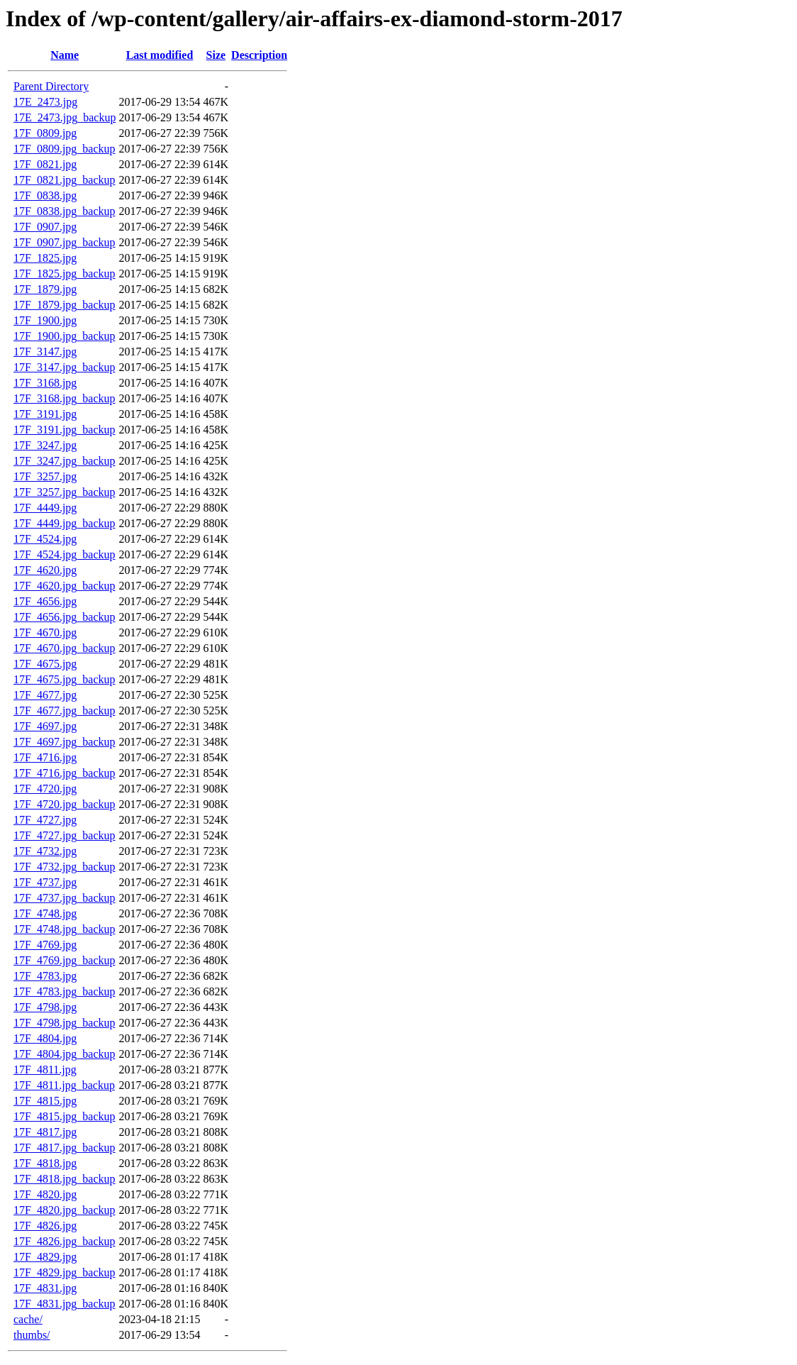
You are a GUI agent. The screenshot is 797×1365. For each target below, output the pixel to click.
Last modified (160, 55)
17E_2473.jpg (45, 102)
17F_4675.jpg (45, 664)
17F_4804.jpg (45, 1038)
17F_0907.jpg (45, 227)
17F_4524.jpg (45, 539)
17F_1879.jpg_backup (64, 305)
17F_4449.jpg (45, 508)
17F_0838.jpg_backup (64, 211)
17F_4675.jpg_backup (64, 679)
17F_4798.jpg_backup (64, 1023)
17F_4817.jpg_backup (64, 1148)
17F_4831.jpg (45, 1288)
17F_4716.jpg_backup (64, 773)
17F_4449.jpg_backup (64, 523)
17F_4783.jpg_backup (64, 991)
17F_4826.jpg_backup (64, 1241)
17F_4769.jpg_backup (64, 960)
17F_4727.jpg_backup (64, 835)
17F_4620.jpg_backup (64, 586)
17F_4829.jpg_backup (64, 1272)
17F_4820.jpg (45, 1194)
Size (216, 55)
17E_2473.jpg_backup (64, 117)
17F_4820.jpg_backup (64, 1210)
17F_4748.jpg (45, 913)
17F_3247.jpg (45, 445)
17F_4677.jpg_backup (64, 710)
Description (259, 55)
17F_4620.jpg (45, 570)
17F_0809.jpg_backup (64, 149)
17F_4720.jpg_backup (64, 804)
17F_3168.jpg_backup (64, 398)
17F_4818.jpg (45, 1163)
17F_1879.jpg (45, 289)
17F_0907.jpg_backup (64, 242)
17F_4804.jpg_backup (64, 1054)
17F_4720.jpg (45, 789)
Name (64, 55)
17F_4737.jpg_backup (64, 898)
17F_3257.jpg (45, 476)
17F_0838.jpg (45, 195)
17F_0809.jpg (45, 133)
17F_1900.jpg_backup (64, 336)
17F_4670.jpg (45, 632)
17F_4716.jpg (45, 757)
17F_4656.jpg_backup (64, 617)
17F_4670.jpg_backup (64, 648)
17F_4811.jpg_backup (64, 1085)
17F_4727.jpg (45, 820)
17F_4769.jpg (45, 945)
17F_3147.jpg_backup (64, 367)
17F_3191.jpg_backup (64, 430)
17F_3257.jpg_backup (64, 492)
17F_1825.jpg (45, 258)
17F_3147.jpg (45, 352)
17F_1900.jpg (45, 320)
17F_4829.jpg (45, 1257)
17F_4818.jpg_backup (64, 1179)
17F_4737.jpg (45, 882)
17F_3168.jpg (45, 383)
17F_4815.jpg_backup (64, 1116)
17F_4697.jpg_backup (64, 742)
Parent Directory (51, 86)
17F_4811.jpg (45, 1069)
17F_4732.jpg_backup (64, 867)
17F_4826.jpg (45, 1226)
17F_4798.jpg (45, 1007)
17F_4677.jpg (45, 695)
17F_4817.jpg (45, 1132)
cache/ (28, 1319)
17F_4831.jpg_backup (64, 1304)
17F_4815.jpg (45, 1101)
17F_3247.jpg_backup (64, 461)
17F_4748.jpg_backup (64, 929)
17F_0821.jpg (45, 164)
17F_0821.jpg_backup (64, 180)
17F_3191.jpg (45, 414)
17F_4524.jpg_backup (64, 554)
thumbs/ (31, 1335)
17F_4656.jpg (45, 601)
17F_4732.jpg (45, 851)
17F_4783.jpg (45, 976)
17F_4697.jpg (45, 726)
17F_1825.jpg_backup (64, 273)
